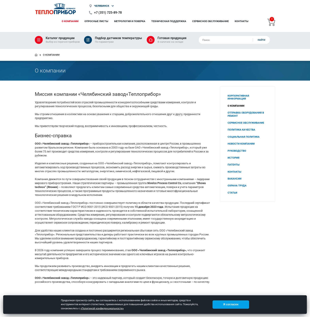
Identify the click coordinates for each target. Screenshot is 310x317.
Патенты (233, 164)
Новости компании (241, 143)
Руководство (237, 150)
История (233, 157)
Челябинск (101, 5)
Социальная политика (244, 136)
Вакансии (234, 178)
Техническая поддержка (168, 21)
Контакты (241, 21)
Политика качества (241, 129)
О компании (70, 21)
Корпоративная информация (238, 97)
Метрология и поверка (129, 21)
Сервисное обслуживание (210, 21)
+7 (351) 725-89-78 (108, 12)
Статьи (232, 192)
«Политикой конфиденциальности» (102, 308)
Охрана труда (237, 185)
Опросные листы (96, 21)
